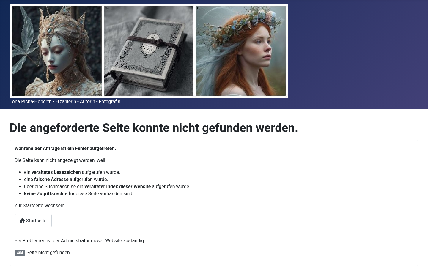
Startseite (33, 220)
